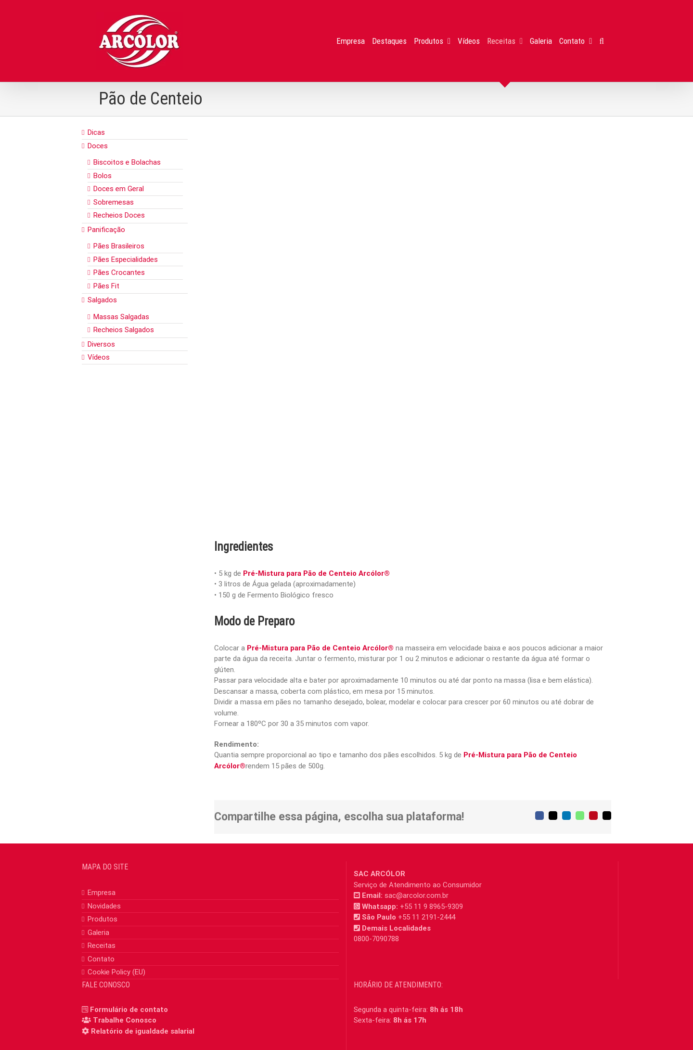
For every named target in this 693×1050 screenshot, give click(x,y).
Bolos (102, 175)
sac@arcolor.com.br (417, 895)
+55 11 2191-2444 (426, 917)
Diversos (101, 344)
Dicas (96, 132)
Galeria (98, 932)
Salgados (102, 300)
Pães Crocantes (119, 272)
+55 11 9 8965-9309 (431, 906)
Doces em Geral (118, 188)
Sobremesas (113, 202)
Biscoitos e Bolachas (127, 162)
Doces (98, 146)
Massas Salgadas (121, 316)
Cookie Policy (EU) (116, 972)
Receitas (102, 945)
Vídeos (99, 357)
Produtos (102, 919)
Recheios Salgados (123, 329)
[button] (602, 41)
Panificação (106, 229)
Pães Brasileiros (118, 246)
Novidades (104, 906)
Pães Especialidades (125, 259)
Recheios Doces (119, 215)
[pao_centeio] (412, 324)
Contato (101, 959)
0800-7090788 (376, 938)
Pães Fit (106, 286)
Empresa (102, 892)
